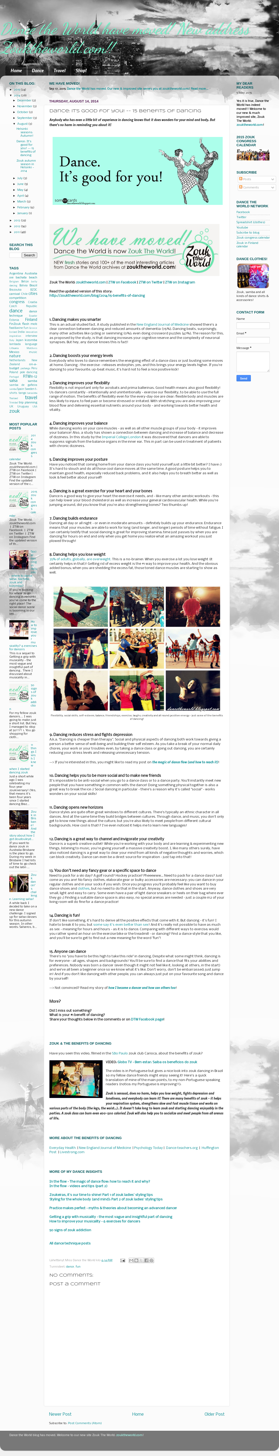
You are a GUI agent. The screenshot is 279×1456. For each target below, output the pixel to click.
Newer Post (60, 1414)
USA (35, 407)
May (20, 190)
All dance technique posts (70, 1243)
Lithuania (14, 348)
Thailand (13, 398)
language (31, 344)
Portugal (14, 377)
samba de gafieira (23, 385)
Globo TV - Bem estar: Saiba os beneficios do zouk (157, 1062)
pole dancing (28, 372)
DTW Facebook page (147, 1019)
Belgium (14, 282)
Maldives (32, 348)
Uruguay (23, 406)
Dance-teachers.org (182, 1148)
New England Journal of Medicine (163, 324)
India (21, 332)
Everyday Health (62, 1148)
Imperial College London (121, 437)
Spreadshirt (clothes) (250, 222)
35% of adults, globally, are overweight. (80, 559)
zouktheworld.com (249, 125)
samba (32, 381)
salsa (13, 381)
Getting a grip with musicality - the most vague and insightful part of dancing (110, 1217)
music (33, 352)
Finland (31, 320)
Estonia (14, 320)
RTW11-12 (30, 377)
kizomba (31, 340)
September (25, 118)
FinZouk (15, 324)
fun (78, 1266)
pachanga (25, 368)
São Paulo (120, 1053)
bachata (21, 277)
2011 (17, 232)
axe (11, 277)
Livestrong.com (72, 1152)
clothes (84, 888)
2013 (17, 220)
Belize (25, 281)
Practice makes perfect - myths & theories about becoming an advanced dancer (113, 1208)
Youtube (242, 227)
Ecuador (33, 316)
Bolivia (23, 285)
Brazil (33, 285)
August (22, 124)
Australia (31, 273)
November (25, 106)
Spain (20, 389)
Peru (34, 368)
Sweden (30, 389)
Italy (11, 340)
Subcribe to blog (247, 232)
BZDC (33, 289)
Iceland (13, 332)
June (20, 184)
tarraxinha (32, 393)
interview (31, 336)
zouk (14, 411)
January (23, 213)
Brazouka (15, 289)
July (20, 178)
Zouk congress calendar (253, 237)
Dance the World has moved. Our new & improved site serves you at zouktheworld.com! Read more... (137, 89)
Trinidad (13, 403)
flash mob (29, 324)
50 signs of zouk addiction (70, 1230)
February (23, 207)
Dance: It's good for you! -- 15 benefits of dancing (26, 148)
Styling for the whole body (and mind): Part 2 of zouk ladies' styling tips (106, 1199)
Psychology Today (148, 1148)
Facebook (243, 212)
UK (11, 406)
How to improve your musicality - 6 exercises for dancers (94, 1221)
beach (33, 277)
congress (16, 302)
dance (70, 1266)
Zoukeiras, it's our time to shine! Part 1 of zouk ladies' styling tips (101, 1195)
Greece (33, 328)
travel (31, 397)
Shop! (81, 70)
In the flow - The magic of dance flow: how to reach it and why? (99, 1181)
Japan (19, 340)
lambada (15, 344)
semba (12, 389)
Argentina (16, 273)
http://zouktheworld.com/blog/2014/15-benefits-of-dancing (97, 296)
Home (16, 70)
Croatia (32, 302)
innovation (31, 332)
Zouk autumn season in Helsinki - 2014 (26, 166)
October (23, 112)
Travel (60, 70)
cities (32, 294)
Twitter (241, 217)
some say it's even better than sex (121, 925)
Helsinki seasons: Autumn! (24, 132)
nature (15, 356)
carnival (14, 294)
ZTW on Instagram (180, 282)
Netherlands (17, 360)
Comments (249, 187)
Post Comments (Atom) (85, 1423)
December (24, 100)
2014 (17, 95)
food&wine (16, 328)
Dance (38, 70)
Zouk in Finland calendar (247, 245)
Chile (24, 294)
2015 (17, 89)
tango (22, 393)
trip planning (28, 402)
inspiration (15, 336)
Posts (245, 179)
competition (17, 298)
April (21, 195)
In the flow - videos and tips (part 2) (78, 1186)
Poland (13, 372)
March (22, 201)
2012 (17, 226)
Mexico (14, 352)
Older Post (215, 1414)
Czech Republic (23, 306)
